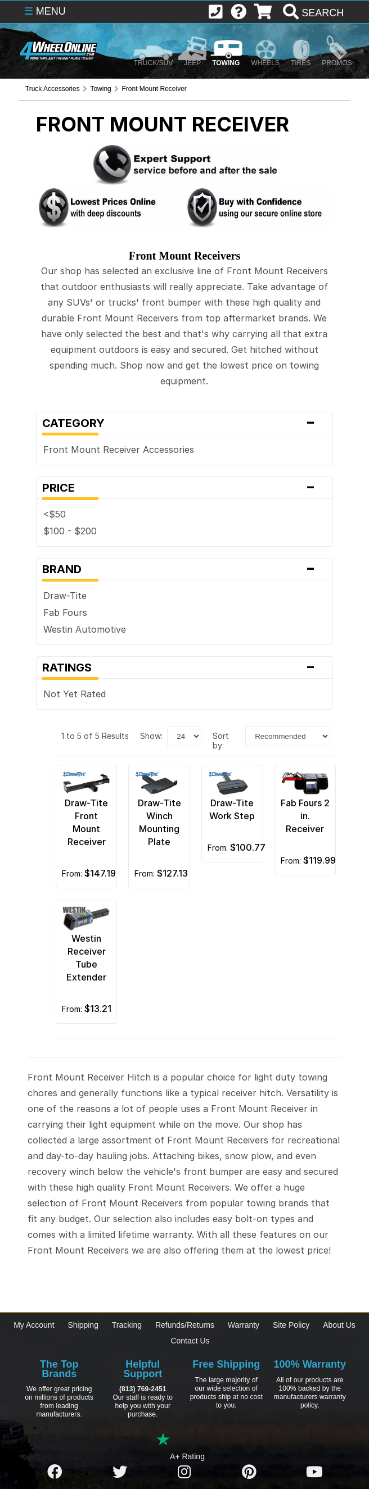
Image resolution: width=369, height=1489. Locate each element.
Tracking (127, 1324)
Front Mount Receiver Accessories (118, 449)
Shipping (83, 1324)
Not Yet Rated (74, 694)
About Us (339, 1324)
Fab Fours (65, 612)
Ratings (184, 667)
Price (184, 487)
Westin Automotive (84, 629)
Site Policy (291, 1324)
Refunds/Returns (184, 1324)
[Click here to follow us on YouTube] (314, 1472)
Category (184, 423)
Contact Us (189, 1340)
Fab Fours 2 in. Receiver (305, 815)
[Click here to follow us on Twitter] (120, 1472)
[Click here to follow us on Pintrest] (249, 1472)
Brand (184, 569)
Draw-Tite (65, 595)
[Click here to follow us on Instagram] (184, 1472)
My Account (34, 1324)
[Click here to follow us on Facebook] (54, 1472)
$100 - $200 (70, 531)
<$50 (54, 514)
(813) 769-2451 (142, 1389)
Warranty (243, 1324)
